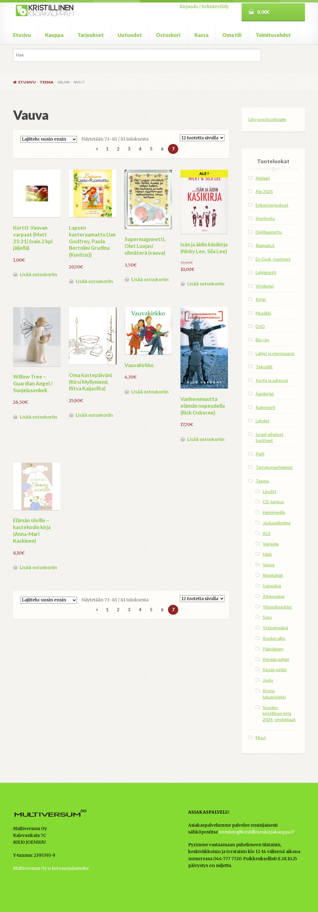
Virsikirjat (265, 286)
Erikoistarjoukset (272, 205)
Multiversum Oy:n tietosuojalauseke (51, 868)
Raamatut (265, 245)
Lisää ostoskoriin (38, 274)
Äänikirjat (265, 393)
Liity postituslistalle (267, 119)
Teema (46, 82)
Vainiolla (271, 543)
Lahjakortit (266, 272)
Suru (267, 617)
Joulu (268, 680)
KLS (266, 533)
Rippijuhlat (273, 575)
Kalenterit (265, 407)
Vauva (269, 564)
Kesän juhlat (275, 669)
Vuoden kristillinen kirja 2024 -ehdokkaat (279, 713)
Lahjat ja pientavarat (275, 353)
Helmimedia (274, 512)
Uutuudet (130, 35)
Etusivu (22, 35)
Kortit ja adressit (272, 380)
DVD (260, 326)
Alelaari (263, 178)
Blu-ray (262, 339)
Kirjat (261, 299)
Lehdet (263, 420)
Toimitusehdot (273, 35)
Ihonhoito (265, 218)
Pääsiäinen (273, 648)
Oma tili (231, 35)
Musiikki (263, 313)
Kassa (201, 35)
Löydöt (269, 491)
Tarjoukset (91, 35)
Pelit (260, 453)
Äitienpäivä (273, 596)
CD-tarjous (273, 501)
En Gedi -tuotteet (273, 259)
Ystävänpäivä (275, 627)
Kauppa (54, 35)
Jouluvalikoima (276, 522)
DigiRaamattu (269, 232)
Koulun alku (274, 638)
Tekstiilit (264, 366)
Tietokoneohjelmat (274, 467)
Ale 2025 (264, 191)
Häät (267, 554)
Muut (261, 737)
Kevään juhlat (276, 659)
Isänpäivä (272, 585)
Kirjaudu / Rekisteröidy (204, 6)
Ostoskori (168, 35)
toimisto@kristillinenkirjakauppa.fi (256, 832)
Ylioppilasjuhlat (277, 606)
